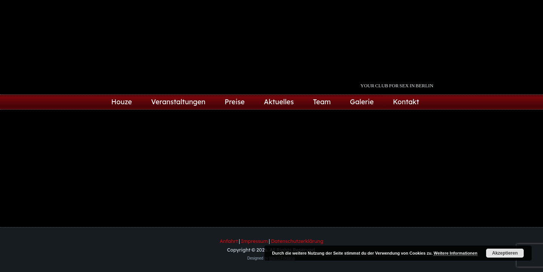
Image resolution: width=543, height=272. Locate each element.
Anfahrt (229, 241)
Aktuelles (279, 101)
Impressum (254, 241)
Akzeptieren (505, 253)
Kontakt (406, 101)
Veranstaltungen (178, 101)
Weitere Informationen (455, 253)
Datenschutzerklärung (297, 241)
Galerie (362, 101)
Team (322, 101)
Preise (235, 101)
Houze (121, 101)
